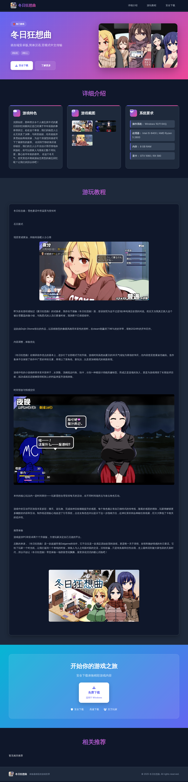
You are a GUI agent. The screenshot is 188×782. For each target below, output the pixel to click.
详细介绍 (132, 5)
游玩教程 (151, 5)
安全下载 (170, 5)
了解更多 (46, 65)
